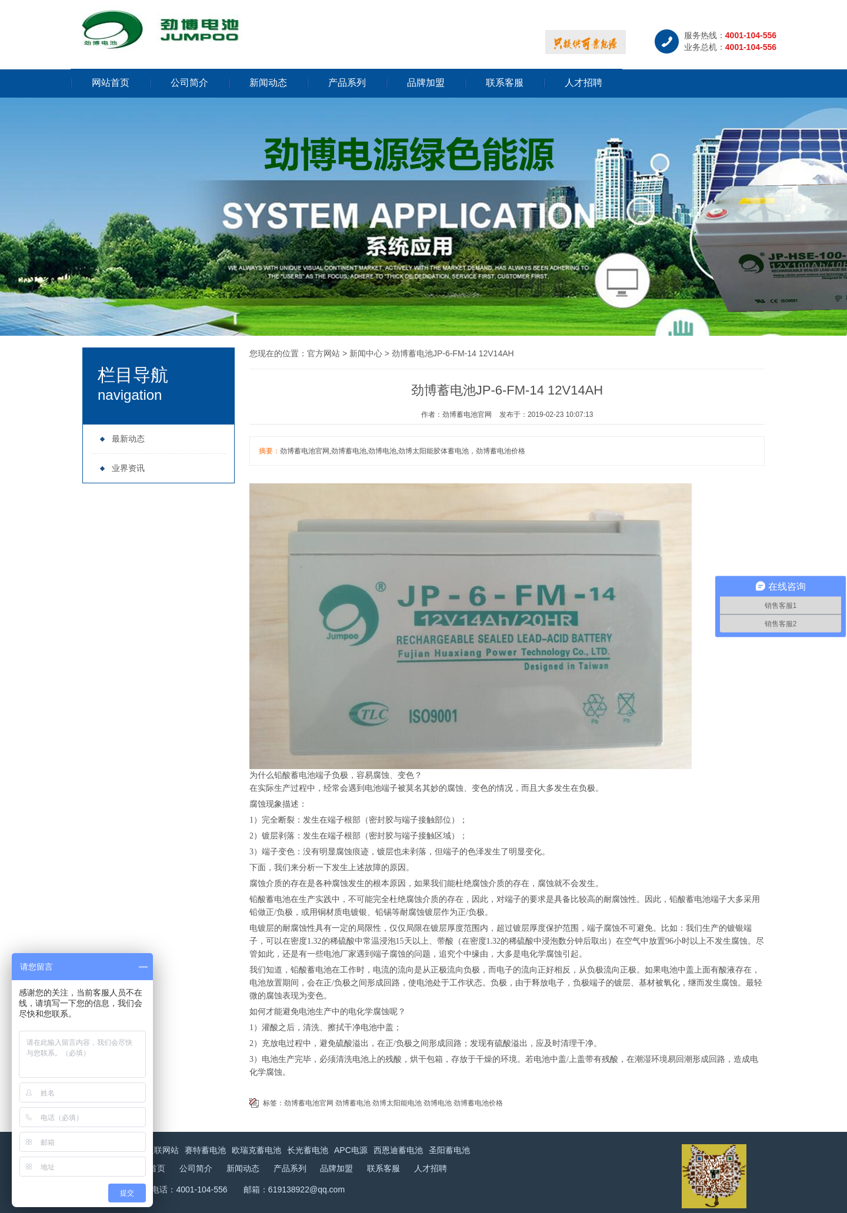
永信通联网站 (154, 1150)
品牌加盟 (426, 83)
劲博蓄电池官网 (309, 1103)
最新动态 (122, 438)
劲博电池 (438, 1103)
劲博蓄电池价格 (478, 1103)
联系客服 (504, 83)
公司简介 (189, 83)
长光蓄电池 (307, 1150)
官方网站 (323, 353)
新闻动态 (268, 83)
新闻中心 (365, 353)
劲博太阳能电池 (397, 1103)
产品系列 (347, 83)
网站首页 (110, 83)
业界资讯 (122, 468)
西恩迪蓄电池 (398, 1150)
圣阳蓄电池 (449, 1150)
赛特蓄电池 (205, 1150)
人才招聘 (583, 83)
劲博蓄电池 (353, 1103)
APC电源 (351, 1150)
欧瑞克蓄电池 (256, 1150)
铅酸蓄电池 (294, 775)
